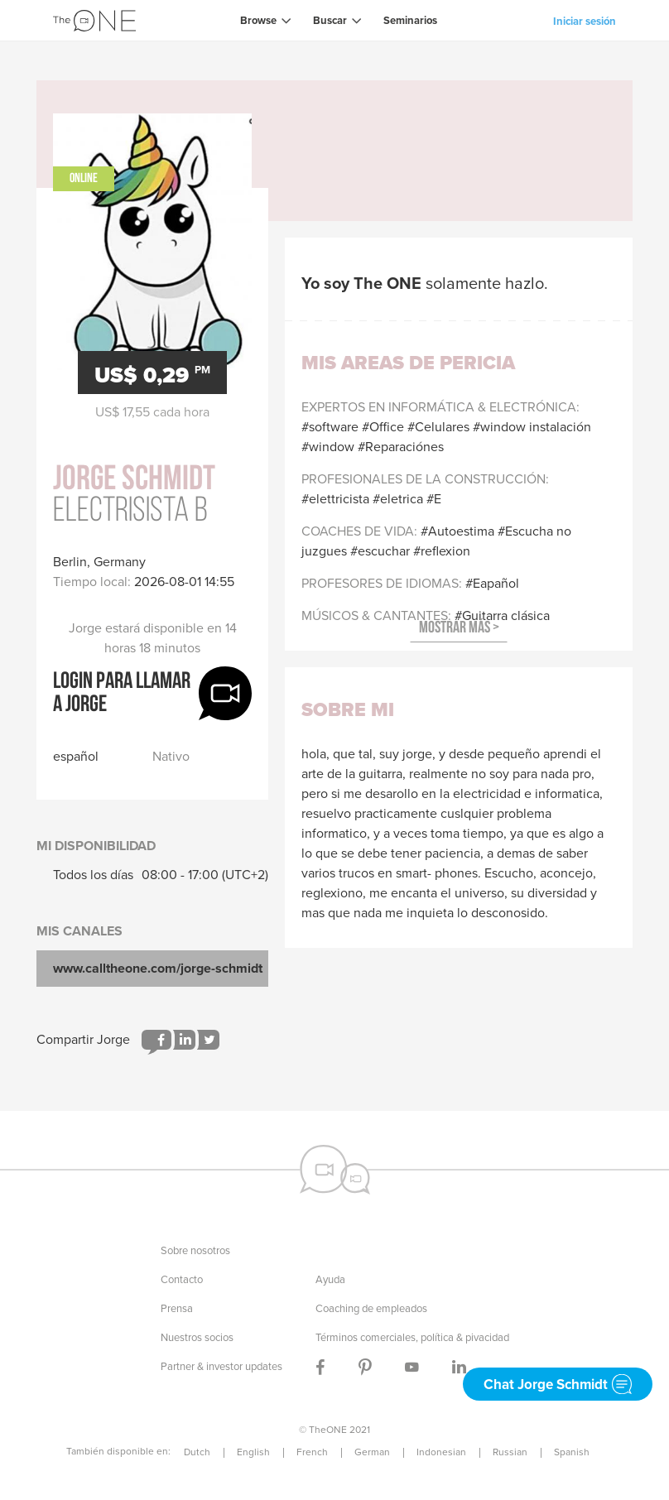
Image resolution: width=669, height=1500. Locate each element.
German (372, 1452)
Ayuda (330, 1279)
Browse (258, 20)
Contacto (182, 1279)
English (253, 1452)
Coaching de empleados (371, 1308)
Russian (510, 1452)
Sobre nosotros (195, 1250)
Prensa (177, 1308)
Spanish (572, 1452)
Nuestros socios (197, 1337)
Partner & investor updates (221, 1366)
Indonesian (441, 1452)
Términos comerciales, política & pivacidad (412, 1337)
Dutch (197, 1452)
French (312, 1452)
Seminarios (410, 20)
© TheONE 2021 (334, 1429)
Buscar (330, 20)
